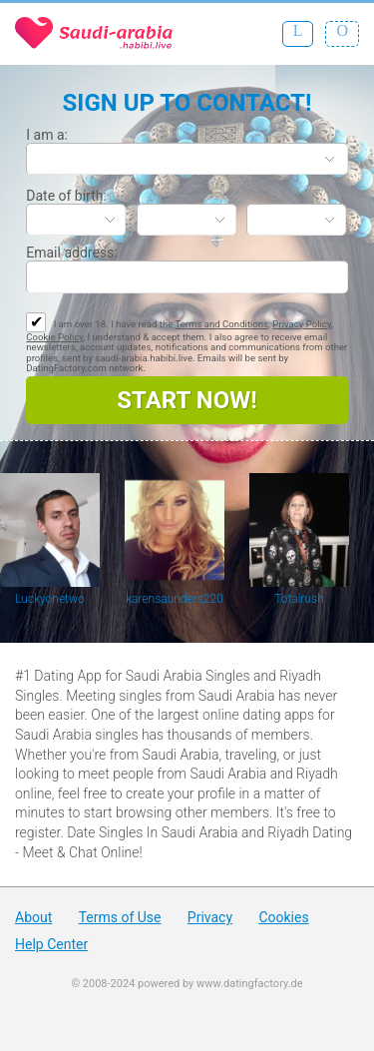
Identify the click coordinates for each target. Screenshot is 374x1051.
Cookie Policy (54, 336)
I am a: (47, 135)
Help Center (51, 944)
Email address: (71, 253)
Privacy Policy (301, 323)
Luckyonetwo (50, 599)
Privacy (209, 917)
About (33, 917)
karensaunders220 (174, 599)
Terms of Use (120, 917)
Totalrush (299, 599)
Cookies (283, 917)
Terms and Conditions (221, 323)
